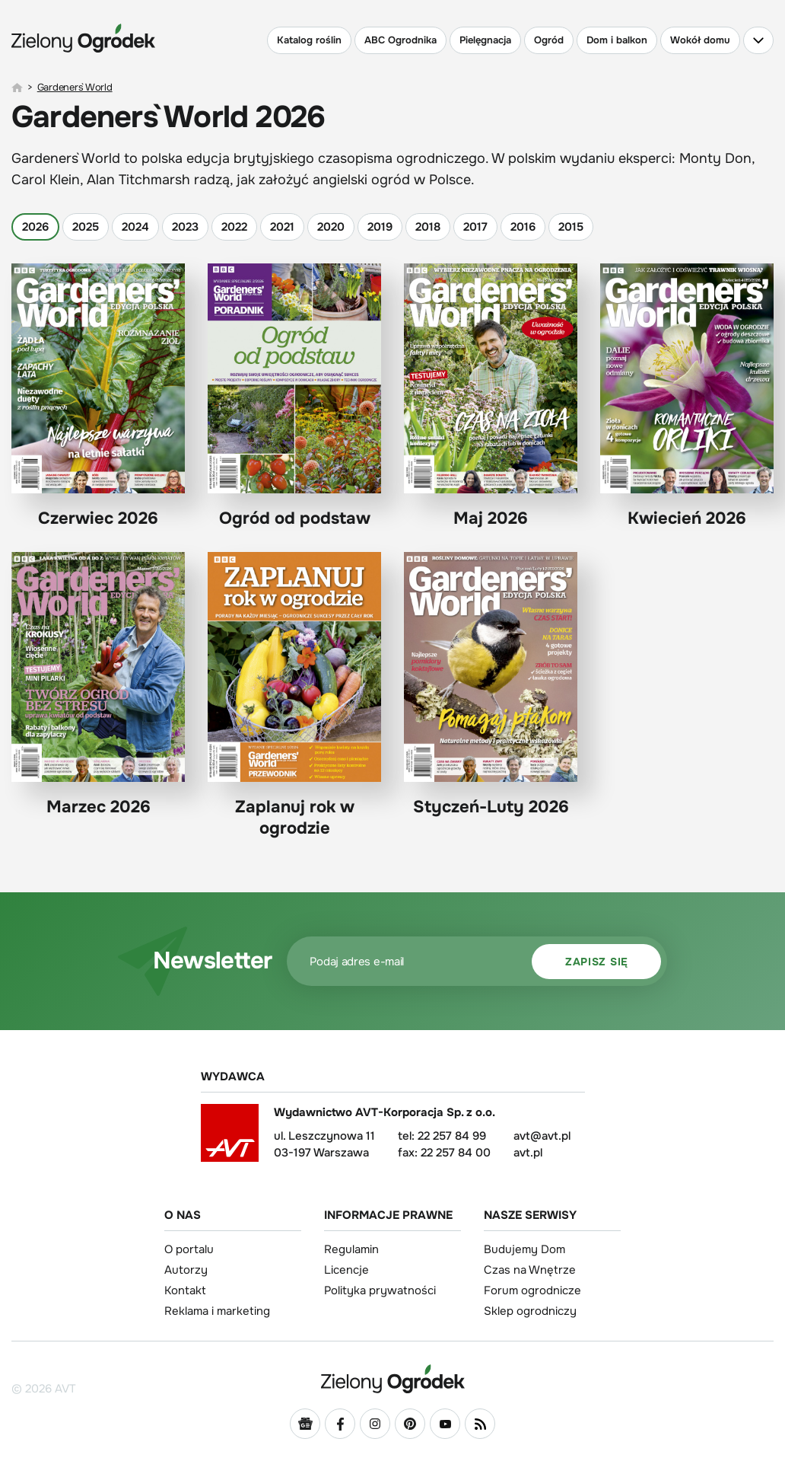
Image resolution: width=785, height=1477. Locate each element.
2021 (282, 226)
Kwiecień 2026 (687, 396)
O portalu (189, 1249)
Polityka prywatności (380, 1290)
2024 (135, 226)
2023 (185, 226)
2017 (475, 226)
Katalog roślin (309, 39)
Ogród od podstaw (294, 396)
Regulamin (351, 1249)
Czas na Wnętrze (530, 1270)
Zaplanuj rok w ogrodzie (294, 695)
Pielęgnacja (485, 39)
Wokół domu (700, 39)
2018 (427, 226)
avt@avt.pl (541, 1136)
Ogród (549, 39)
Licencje (346, 1270)
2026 (35, 226)
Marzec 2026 (98, 685)
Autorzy (186, 1270)
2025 (85, 226)
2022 (234, 226)
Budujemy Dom (524, 1249)
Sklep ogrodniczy (530, 1311)
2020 (331, 226)
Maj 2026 (490, 396)
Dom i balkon (616, 39)
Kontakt (185, 1290)
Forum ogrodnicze (532, 1290)
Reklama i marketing (217, 1311)
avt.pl (527, 1152)
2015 (570, 226)
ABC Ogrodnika (400, 39)
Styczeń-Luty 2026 (490, 685)
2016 (523, 226)
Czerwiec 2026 (98, 396)
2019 (379, 226)
